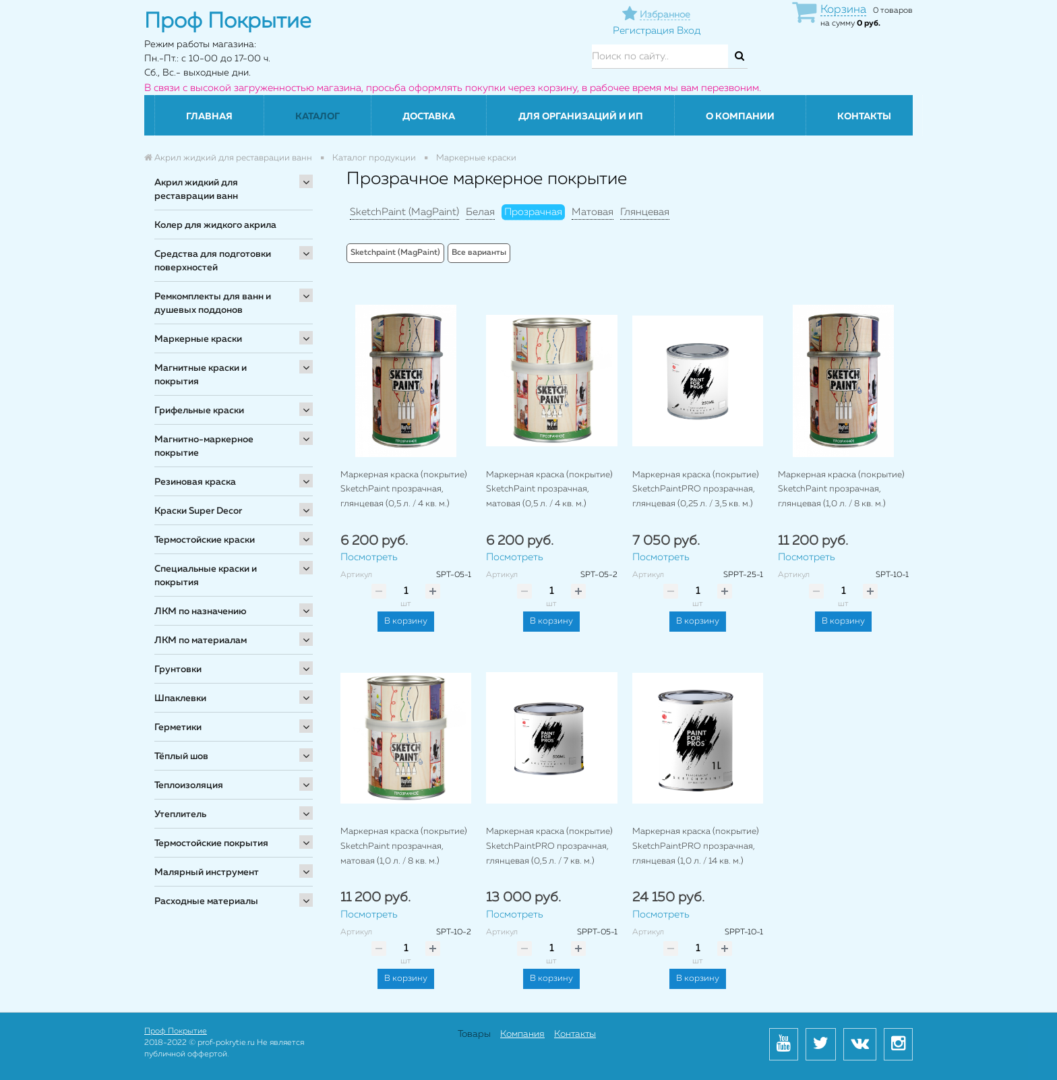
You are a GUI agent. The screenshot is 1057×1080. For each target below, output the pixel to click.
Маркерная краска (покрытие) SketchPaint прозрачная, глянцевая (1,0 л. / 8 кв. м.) (841, 489)
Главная (209, 116)
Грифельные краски (199, 410)
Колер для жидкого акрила (215, 225)
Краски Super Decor (198, 511)
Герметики (178, 727)
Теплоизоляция (188, 785)
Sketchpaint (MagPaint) (395, 253)
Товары (474, 1034)
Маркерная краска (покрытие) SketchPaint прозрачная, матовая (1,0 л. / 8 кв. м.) (403, 846)
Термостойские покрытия (211, 843)
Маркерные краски (198, 339)
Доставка (428, 116)
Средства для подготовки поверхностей (212, 260)
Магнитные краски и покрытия (200, 374)
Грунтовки (178, 669)
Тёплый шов (181, 756)
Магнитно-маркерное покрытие (203, 446)
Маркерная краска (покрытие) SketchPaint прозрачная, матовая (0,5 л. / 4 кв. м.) (549, 489)
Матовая (592, 212)
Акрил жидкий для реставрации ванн (196, 189)
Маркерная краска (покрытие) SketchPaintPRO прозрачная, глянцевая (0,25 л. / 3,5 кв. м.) (695, 489)
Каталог (317, 116)
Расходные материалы (206, 901)
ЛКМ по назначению (200, 611)
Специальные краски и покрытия (205, 575)
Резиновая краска (195, 482)
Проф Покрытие (175, 1031)
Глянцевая (644, 212)
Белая (480, 212)
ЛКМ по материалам (200, 640)
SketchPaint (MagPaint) (404, 212)
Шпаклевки (180, 698)
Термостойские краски (204, 540)
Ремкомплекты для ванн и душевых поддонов (212, 303)
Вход (688, 31)
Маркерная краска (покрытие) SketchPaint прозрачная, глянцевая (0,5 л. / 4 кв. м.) (403, 489)
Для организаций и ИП (580, 116)
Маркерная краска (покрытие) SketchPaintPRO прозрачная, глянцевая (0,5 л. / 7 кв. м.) (549, 846)
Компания (522, 1034)
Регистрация (643, 31)
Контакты (864, 116)
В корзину (405, 621)
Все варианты (479, 253)
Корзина (843, 10)
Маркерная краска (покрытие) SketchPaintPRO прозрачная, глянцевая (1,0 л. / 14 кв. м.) (695, 846)
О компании (740, 116)
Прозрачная (533, 212)
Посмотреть (369, 557)
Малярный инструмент (206, 872)
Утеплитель (180, 814)
